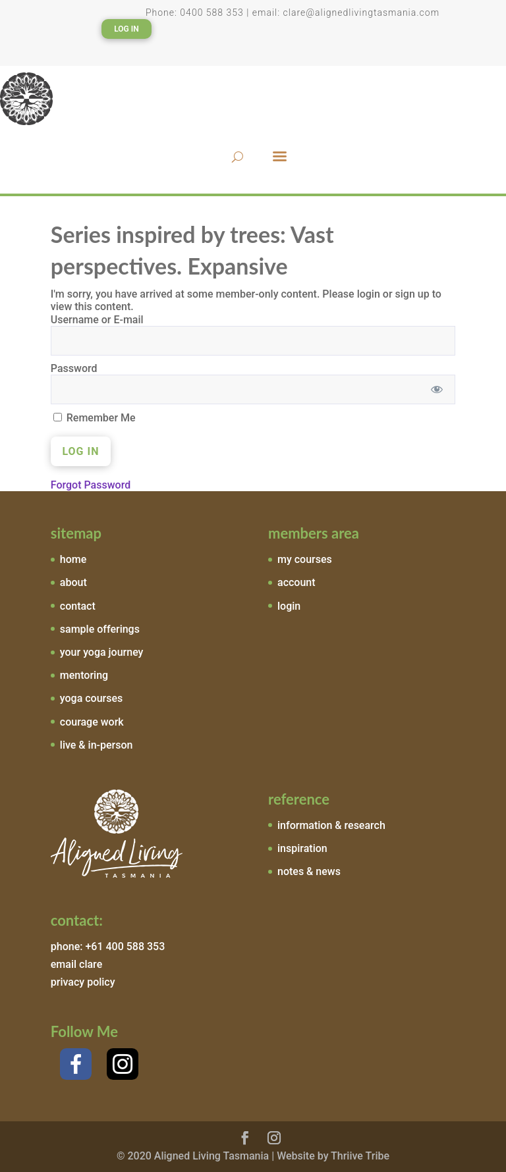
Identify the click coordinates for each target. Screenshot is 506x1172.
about (73, 582)
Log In (126, 29)
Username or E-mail (97, 319)
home (73, 559)
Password (74, 368)
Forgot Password (90, 485)
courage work (92, 722)
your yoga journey (102, 652)
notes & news (309, 871)
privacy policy (83, 982)
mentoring (84, 675)
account (296, 582)
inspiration (302, 848)
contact (78, 606)
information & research (331, 825)
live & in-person (96, 745)
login (288, 606)
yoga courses (91, 698)
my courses (304, 559)
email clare (76, 964)
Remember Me (94, 418)
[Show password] (436, 389)
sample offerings (100, 629)
